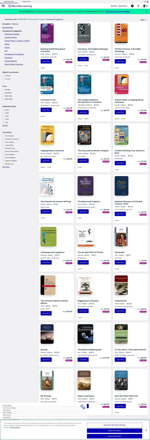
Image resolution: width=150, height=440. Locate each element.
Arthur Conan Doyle (11, 151)
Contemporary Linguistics (52, 252)
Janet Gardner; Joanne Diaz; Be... (87, 54)
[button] (138, 6)
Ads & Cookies (7, 413)
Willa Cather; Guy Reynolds (48, 401)
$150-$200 (9, 99)
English (42, 19)
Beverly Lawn (9, 164)
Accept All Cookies (114, 436)
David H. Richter (45, 309)
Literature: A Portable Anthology (93, 49)
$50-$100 (8, 93)
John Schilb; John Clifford (122, 108)
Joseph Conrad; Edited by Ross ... (87, 401)
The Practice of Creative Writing (56, 201)
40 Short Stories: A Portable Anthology (128, 50)
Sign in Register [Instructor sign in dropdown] (119, 6)
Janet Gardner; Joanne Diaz (49, 57)
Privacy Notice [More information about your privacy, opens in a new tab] (15, 427)
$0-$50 (7, 90)
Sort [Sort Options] (143, 20)
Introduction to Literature (14, 54)
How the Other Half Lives (126, 396)
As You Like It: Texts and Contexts (130, 349)
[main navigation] (3, 6)
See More (6, 167)
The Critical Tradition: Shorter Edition (54, 302)
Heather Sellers (45, 207)
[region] (75, 430)
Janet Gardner (10, 154)
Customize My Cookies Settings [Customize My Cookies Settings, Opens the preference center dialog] (114, 425)
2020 (7, 119)
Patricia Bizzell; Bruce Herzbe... (87, 207)
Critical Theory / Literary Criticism (17, 41)
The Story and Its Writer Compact (93, 150)
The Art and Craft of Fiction (90, 252)
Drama (7, 44)
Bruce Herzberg (10, 157)
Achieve (8, 76)
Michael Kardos (82, 258)
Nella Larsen (118, 258)
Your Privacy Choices (9, 408)
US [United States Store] (146, 2)
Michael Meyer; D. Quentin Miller (50, 105)
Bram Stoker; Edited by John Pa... (50, 355)
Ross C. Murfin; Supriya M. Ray (123, 209)
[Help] (132, 5)
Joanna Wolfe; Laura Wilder (85, 306)
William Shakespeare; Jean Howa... (125, 355)
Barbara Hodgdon (11, 161)
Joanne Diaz (9, 145)
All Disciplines (33, 19)
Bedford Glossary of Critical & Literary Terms (128, 202)
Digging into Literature (88, 301)
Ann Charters (9, 136)
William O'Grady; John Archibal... (50, 258)
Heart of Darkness (86, 396)
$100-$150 (8, 96)
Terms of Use (7, 415)
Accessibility (7, 417)
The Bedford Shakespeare (90, 349)
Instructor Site (9, 1)
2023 (7, 113)
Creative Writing (11, 37)
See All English (7, 28)
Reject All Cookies (114, 430)
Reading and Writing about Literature (53, 50)
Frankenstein (121, 301)
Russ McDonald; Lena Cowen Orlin (87, 355)
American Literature (12, 34)
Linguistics (8, 58)
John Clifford (9, 142)
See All (4, 126)
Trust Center (6, 410)
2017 (6, 122)
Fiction (7, 48)
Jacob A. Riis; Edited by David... (124, 401)
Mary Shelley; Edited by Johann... (124, 306)
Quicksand (119, 252)
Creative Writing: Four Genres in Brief (130, 151)
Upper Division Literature (14, 64)
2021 (6, 116)
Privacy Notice (7, 405)
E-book (7, 79)
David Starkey (119, 158)
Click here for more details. (117, 11)
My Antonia (46, 396)
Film (6, 51)
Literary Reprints (11, 61)
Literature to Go (48, 100)
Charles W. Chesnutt (12, 139)
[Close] (146, 11)
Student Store (26, 1)
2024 (7, 110)
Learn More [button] (46, 61)
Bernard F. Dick (10, 148)
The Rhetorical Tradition (89, 201)
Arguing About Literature (52, 150)
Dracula (44, 349)
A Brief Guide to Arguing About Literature (129, 101)
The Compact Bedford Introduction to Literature (89, 101)
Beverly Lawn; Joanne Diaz (122, 57)
